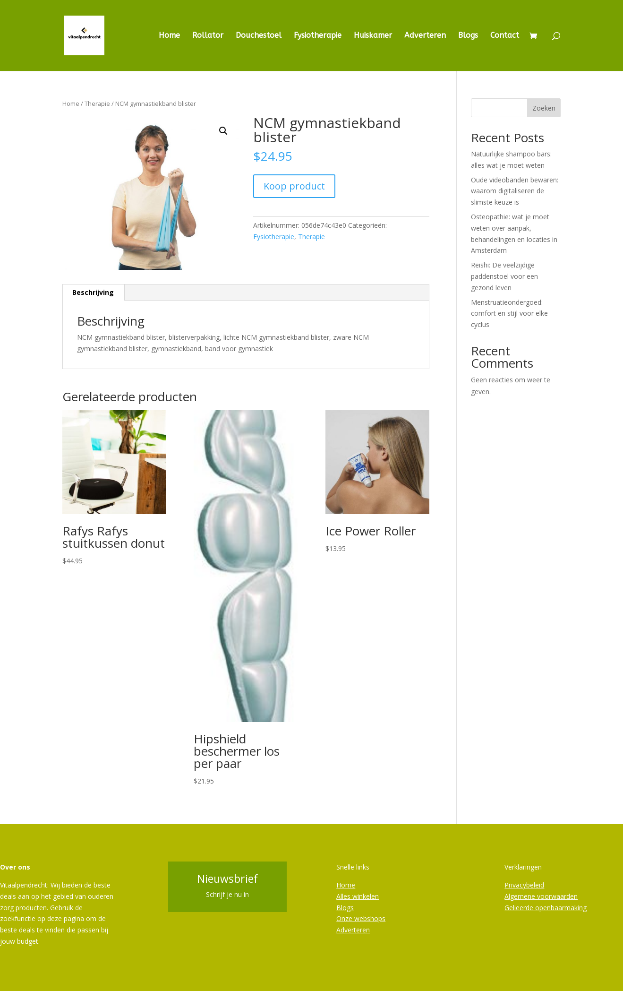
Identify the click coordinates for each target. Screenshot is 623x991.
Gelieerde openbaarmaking (545, 907)
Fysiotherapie (317, 36)
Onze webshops (360, 918)
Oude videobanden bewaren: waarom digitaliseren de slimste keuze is (514, 191)
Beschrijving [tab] (93, 292)
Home (169, 36)
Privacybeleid (524, 884)
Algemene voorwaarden (541, 896)
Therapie (97, 103)
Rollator (207, 36)
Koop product (294, 186)
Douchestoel (259, 36)
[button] (223, 130)
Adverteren (425, 36)
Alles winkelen (357, 896)
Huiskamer (373, 36)
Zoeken (543, 107)
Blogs (468, 36)
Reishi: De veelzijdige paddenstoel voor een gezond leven (504, 276)
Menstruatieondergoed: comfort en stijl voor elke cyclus (509, 313)
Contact (504, 36)
